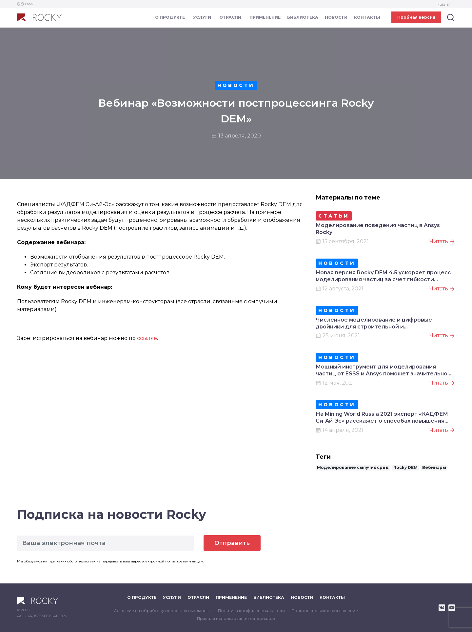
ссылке (147, 338)
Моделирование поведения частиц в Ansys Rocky (378, 228)
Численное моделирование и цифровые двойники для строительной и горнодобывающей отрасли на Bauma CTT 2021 (384, 323)
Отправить (232, 543)
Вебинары (434, 467)
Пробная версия (416, 17)
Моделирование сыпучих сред (353, 467)
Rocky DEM (405, 467)
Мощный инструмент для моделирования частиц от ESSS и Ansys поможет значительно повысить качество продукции (381, 370)
